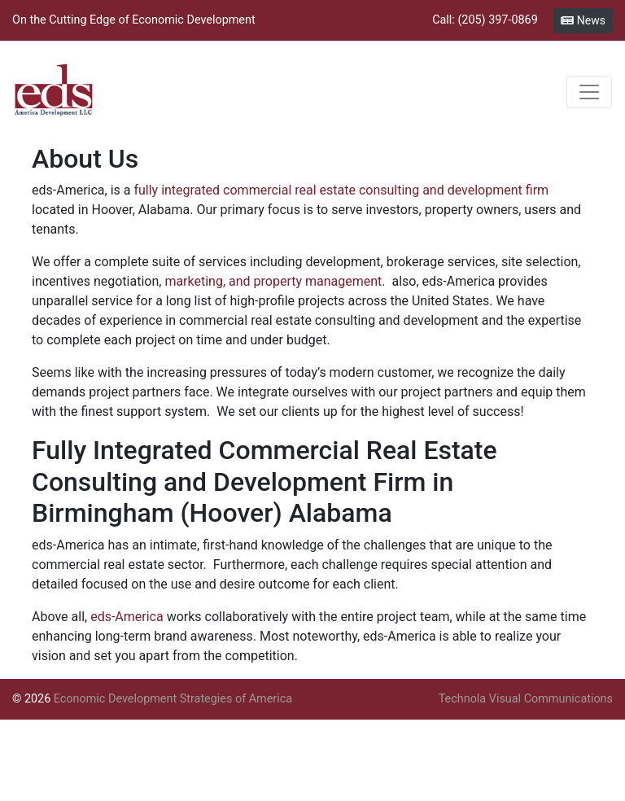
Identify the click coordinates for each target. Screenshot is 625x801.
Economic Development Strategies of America (173, 699)
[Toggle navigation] (589, 92)
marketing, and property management (273, 281)
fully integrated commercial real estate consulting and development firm (341, 190)
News (583, 20)
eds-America (127, 616)
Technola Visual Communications (526, 699)
